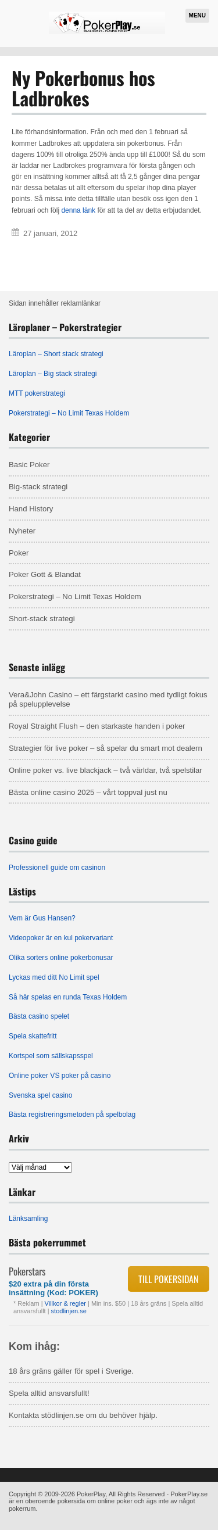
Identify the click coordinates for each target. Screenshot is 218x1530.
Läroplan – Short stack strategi (56, 354)
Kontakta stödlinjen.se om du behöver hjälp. (83, 1415)
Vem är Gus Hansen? (42, 918)
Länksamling (28, 1218)
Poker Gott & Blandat (45, 574)
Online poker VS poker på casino (59, 1076)
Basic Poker (29, 464)
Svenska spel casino (40, 1095)
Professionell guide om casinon (57, 867)
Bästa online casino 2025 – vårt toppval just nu (88, 792)
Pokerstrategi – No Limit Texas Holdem (69, 413)
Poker (18, 553)
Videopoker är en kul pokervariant (61, 938)
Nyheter (22, 530)
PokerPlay (91, 1493)
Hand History (31, 508)
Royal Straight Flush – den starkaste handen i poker (97, 726)
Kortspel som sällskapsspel (51, 1056)
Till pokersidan (168, 1279)
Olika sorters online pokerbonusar (61, 958)
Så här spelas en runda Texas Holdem (68, 997)
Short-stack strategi (42, 618)
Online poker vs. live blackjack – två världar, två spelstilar (105, 770)
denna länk (78, 210)
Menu (197, 15)
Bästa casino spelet (39, 1016)
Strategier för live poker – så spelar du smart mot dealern (105, 748)
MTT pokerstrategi (37, 393)
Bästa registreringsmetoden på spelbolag (72, 1114)
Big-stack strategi (38, 486)
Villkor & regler (66, 1303)
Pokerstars (27, 1271)
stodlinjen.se (69, 1310)
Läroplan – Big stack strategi (53, 374)
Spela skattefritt (33, 1036)
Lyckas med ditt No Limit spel (54, 977)
